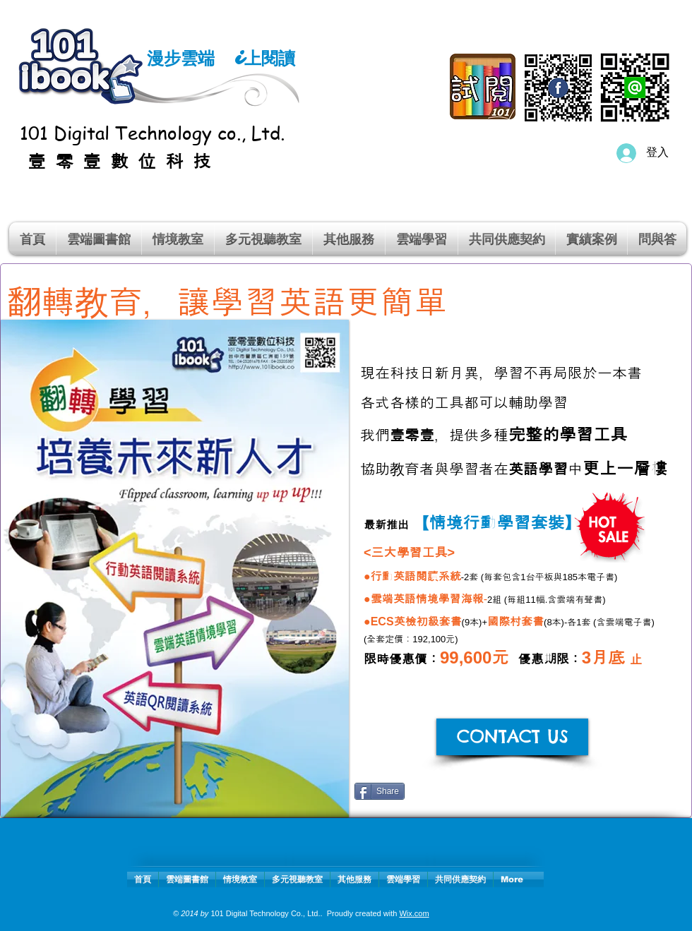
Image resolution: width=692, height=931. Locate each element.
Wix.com (414, 913)
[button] (178, 238)
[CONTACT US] (512, 737)
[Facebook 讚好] (504, 797)
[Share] (379, 791)
